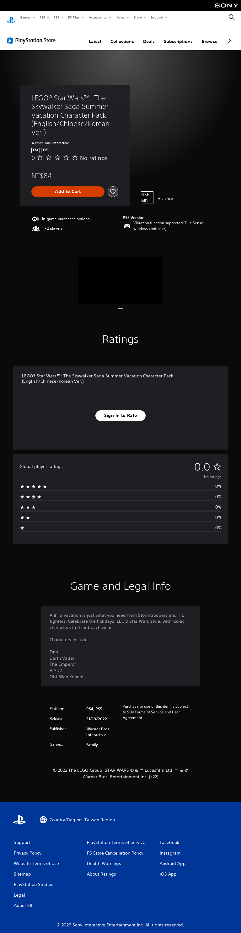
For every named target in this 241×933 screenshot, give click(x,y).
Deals (149, 35)
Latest (95, 35)
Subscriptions (178, 35)
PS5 (42, 17)
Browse (209, 35)
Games (25, 17)
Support (156, 17)
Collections (122, 35)
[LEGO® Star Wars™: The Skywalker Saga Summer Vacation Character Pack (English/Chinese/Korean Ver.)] (120, 274)
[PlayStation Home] (11, 17)
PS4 (56, 17)
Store (137, 17)
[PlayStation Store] (32, 34)
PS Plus (74, 17)
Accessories (97, 17)
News (120, 17)
